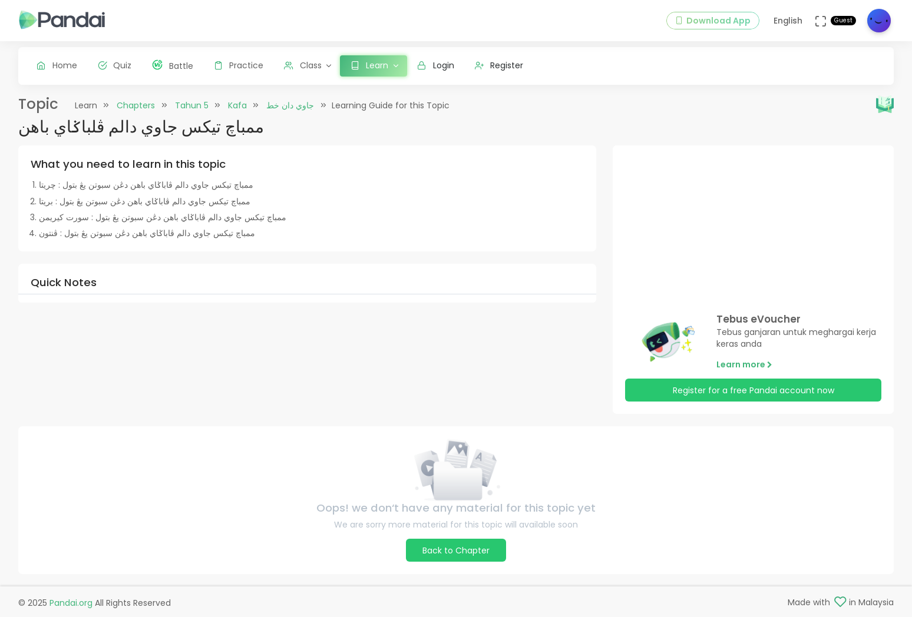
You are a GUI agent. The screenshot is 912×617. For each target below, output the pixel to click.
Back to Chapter (456, 550)
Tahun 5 (192, 105)
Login (435, 65)
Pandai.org (70, 603)
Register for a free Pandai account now (753, 390)
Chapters (136, 105)
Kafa (237, 105)
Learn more (744, 364)
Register (499, 65)
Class (303, 65)
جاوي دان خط (290, 105)
